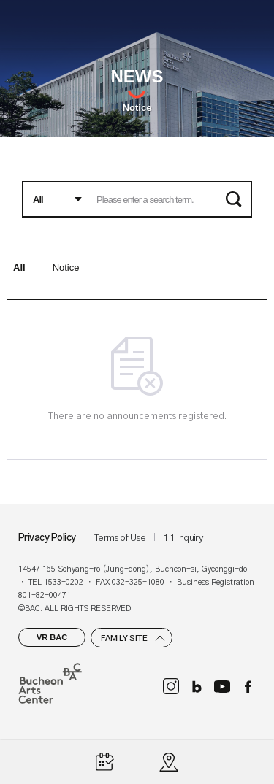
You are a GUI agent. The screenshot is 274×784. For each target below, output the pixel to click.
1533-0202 (63, 582)
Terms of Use (120, 538)
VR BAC (52, 637)
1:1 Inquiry (183, 538)
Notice (137, 107)
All (19, 267)
